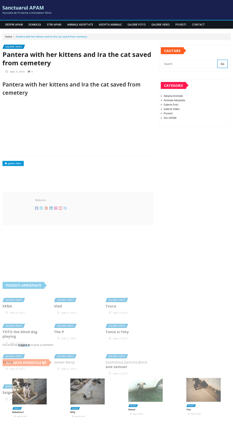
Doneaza (35, 24)
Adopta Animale (110, 24)
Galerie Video (160, 24)
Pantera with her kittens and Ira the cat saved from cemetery (51, 36)
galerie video (14, 163)
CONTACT (198, 24)
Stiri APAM (54, 24)
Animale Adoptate (80, 24)
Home (8, 36)
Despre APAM (14, 24)
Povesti (180, 24)
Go (222, 64)
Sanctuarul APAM (23, 7)
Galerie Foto (136, 24)
